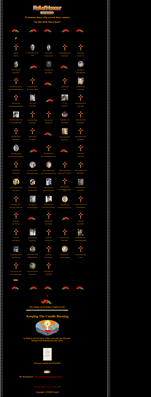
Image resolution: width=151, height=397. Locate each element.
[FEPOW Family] (40, 387)
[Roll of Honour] (52, 387)
